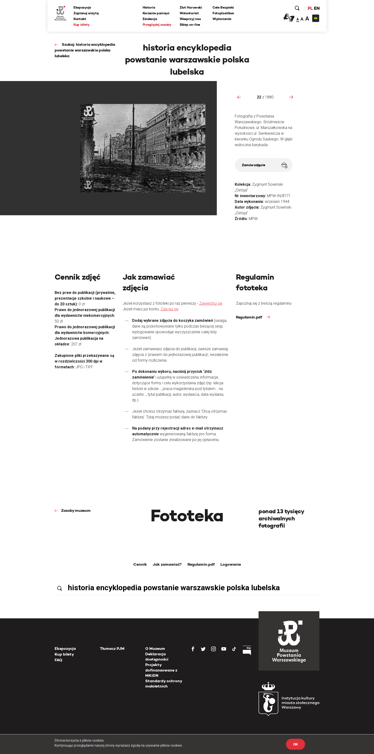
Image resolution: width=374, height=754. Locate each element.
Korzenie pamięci (156, 13)
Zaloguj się (169, 309)
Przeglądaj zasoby (157, 24)
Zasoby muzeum (76, 510)
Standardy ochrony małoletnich (163, 683)
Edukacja (150, 19)
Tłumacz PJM (112, 648)
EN (316, 8)
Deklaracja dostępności (156, 656)
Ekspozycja (82, 7)
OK (295, 744)
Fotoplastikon (223, 13)
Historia (149, 7)
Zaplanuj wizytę (86, 13)
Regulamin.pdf (249, 317)
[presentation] (239, 97)
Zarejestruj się (210, 303)
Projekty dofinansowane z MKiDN (161, 670)
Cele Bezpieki (223, 7)
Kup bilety (82, 24)
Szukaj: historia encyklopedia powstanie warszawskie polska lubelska (85, 50)
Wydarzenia (222, 19)
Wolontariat (189, 13)
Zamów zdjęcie (264, 165)
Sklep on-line (190, 24)
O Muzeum (155, 648)
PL (309, 8)
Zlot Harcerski (191, 7)
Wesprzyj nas (190, 19)
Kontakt (80, 19)
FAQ (58, 659)
